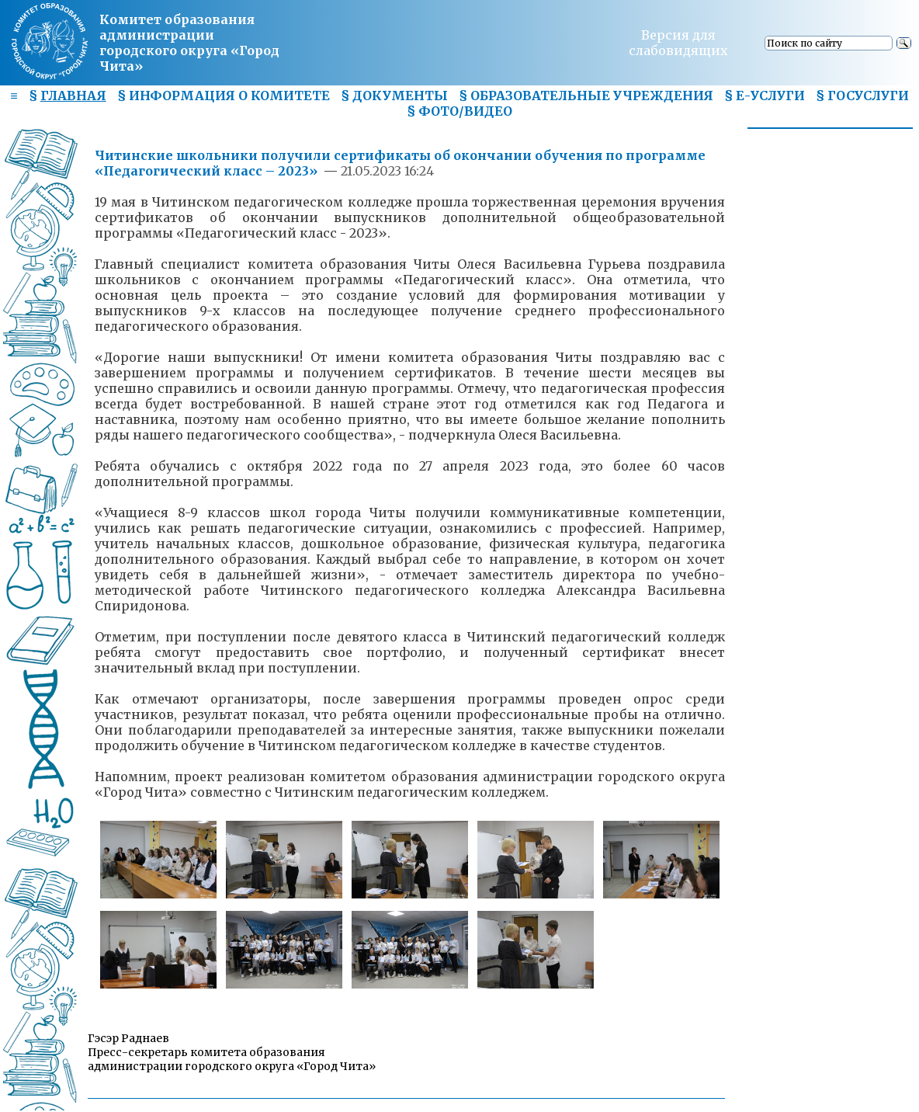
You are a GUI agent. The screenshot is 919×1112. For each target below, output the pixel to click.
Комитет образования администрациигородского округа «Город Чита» (189, 43)
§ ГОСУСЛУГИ (862, 95)
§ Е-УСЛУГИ (764, 95)
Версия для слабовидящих (678, 42)
